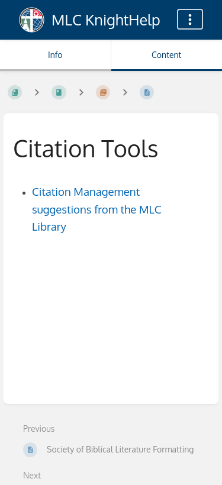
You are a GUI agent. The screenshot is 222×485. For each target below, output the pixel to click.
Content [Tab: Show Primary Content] (166, 55)
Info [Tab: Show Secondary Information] (55, 55)
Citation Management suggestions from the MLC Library (97, 209)
